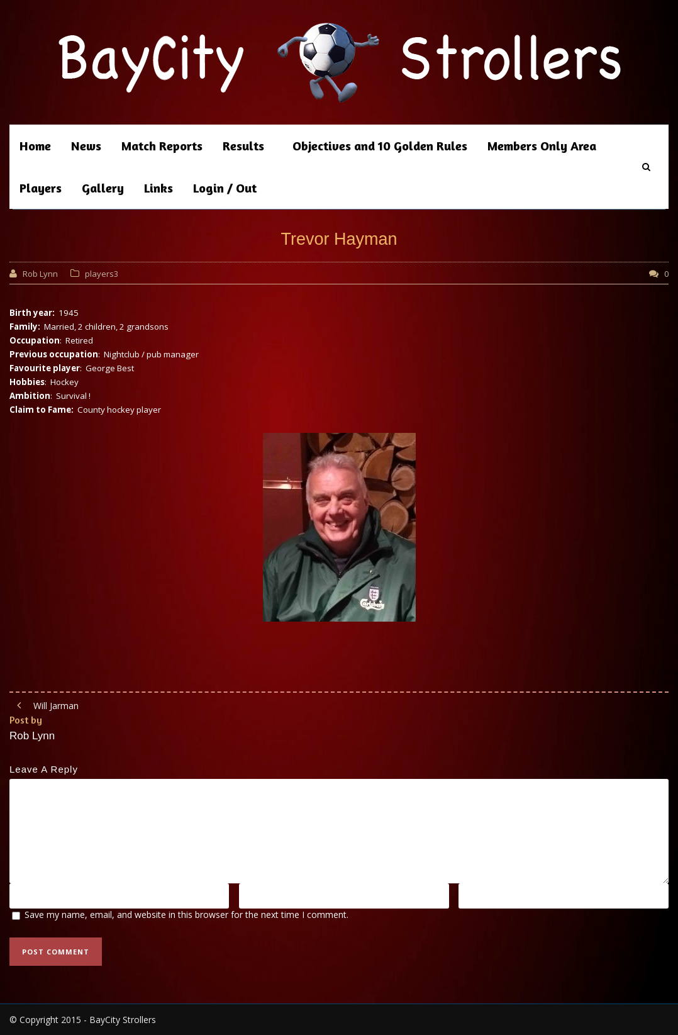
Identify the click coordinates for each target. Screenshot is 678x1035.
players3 (101, 273)
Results (243, 146)
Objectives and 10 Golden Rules (379, 146)
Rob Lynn (40, 273)
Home (35, 146)
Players (40, 188)
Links (158, 188)
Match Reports (162, 146)
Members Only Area (541, 146)
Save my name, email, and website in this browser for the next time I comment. (186, 914)
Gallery (103, 188)
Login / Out (225, 188)
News (86, 146)
